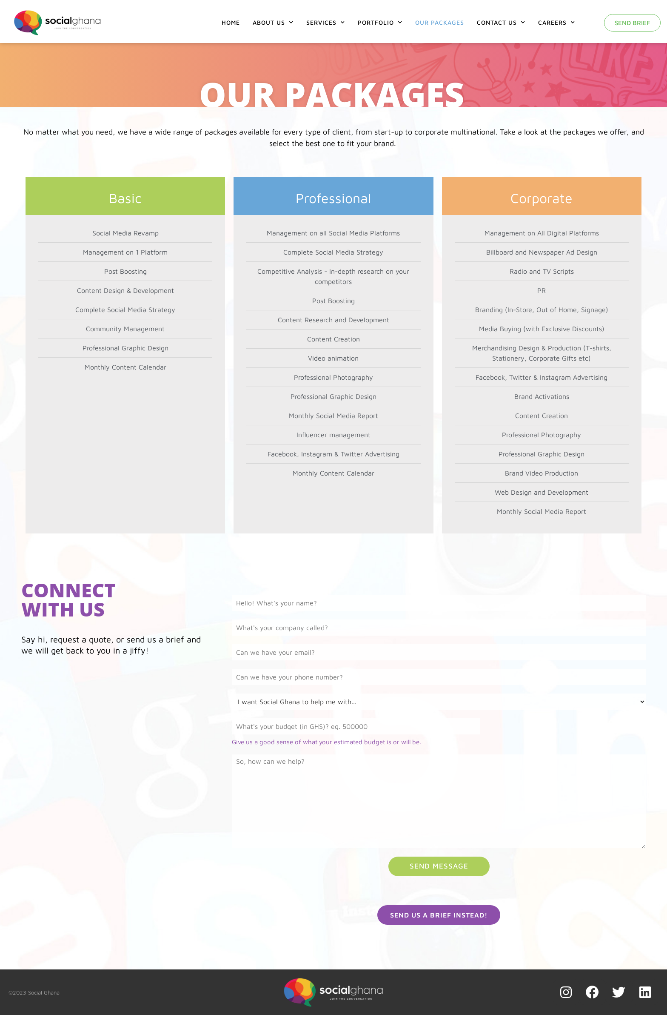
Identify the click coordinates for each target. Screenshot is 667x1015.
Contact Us (501, 22)
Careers (556, 22)
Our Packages (439, 22)
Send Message (439, 866)
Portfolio (380, 22)
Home (231, 22)
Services (325, 22)
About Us (273, 22)
